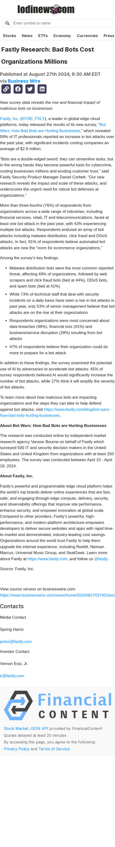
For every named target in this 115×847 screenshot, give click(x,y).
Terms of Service (54, 749)
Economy (62, 35)
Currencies (87, 35)
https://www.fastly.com (47, 559)
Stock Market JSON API (26, 728)
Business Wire (24, 81)
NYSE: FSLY (33, 118)
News (27, 35)
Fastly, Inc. (9, 118)
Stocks (9, 35)
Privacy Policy (16, 749)
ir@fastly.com (12, 676)
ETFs (43, 35)
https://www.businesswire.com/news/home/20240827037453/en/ (57, 595)
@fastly (101, 559)
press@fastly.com (16, 641)
